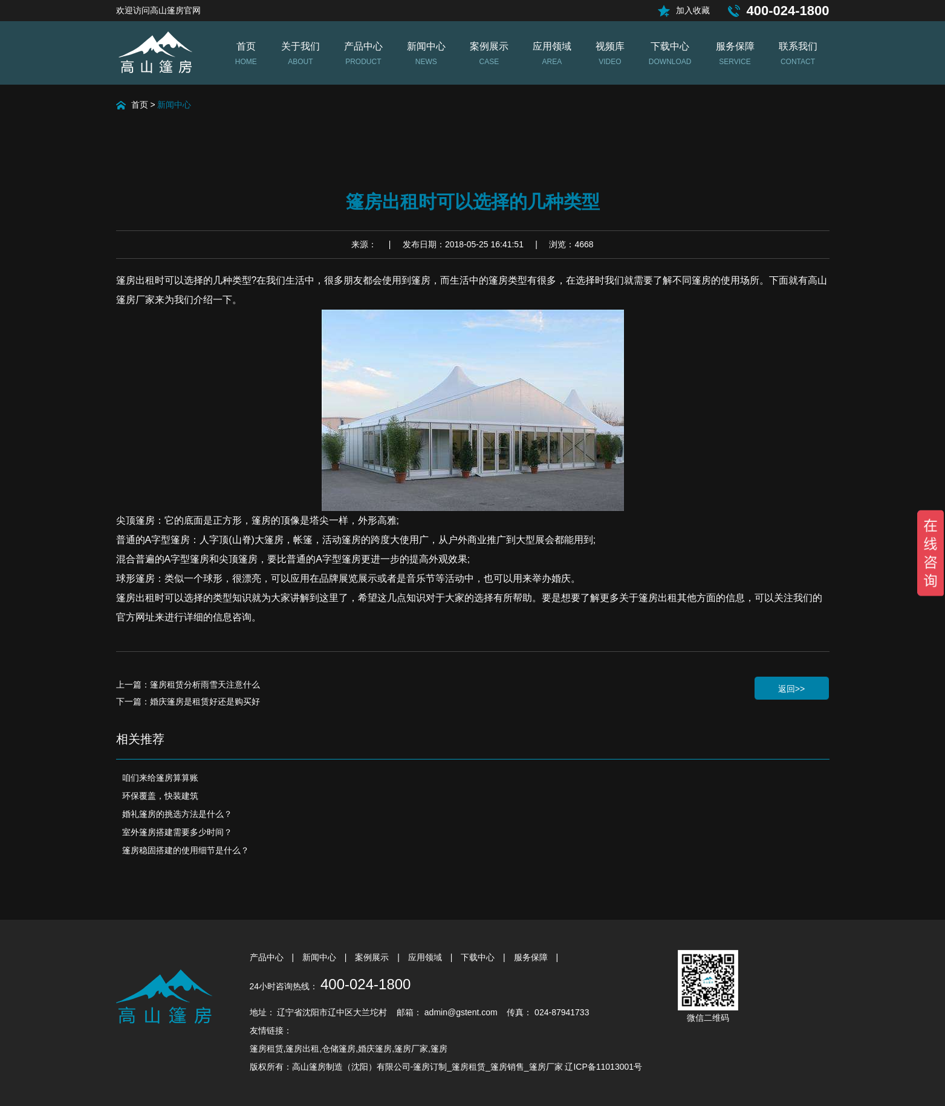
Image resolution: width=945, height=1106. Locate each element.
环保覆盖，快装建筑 (160, 796)
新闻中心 (174, 104)
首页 (139, 104)
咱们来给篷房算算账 (160, 777)
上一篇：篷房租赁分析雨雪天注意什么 (188, 684)
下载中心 (479, 957)
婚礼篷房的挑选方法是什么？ (177, 814)
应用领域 (426, 957)
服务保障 (532, 957)
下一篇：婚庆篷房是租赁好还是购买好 (188, 701)
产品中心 (268, 957)
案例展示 (373, 957)
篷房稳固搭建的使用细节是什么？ (185, 850)
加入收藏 (693, 10)
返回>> (791, 689)
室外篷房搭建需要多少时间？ (177, 832)
